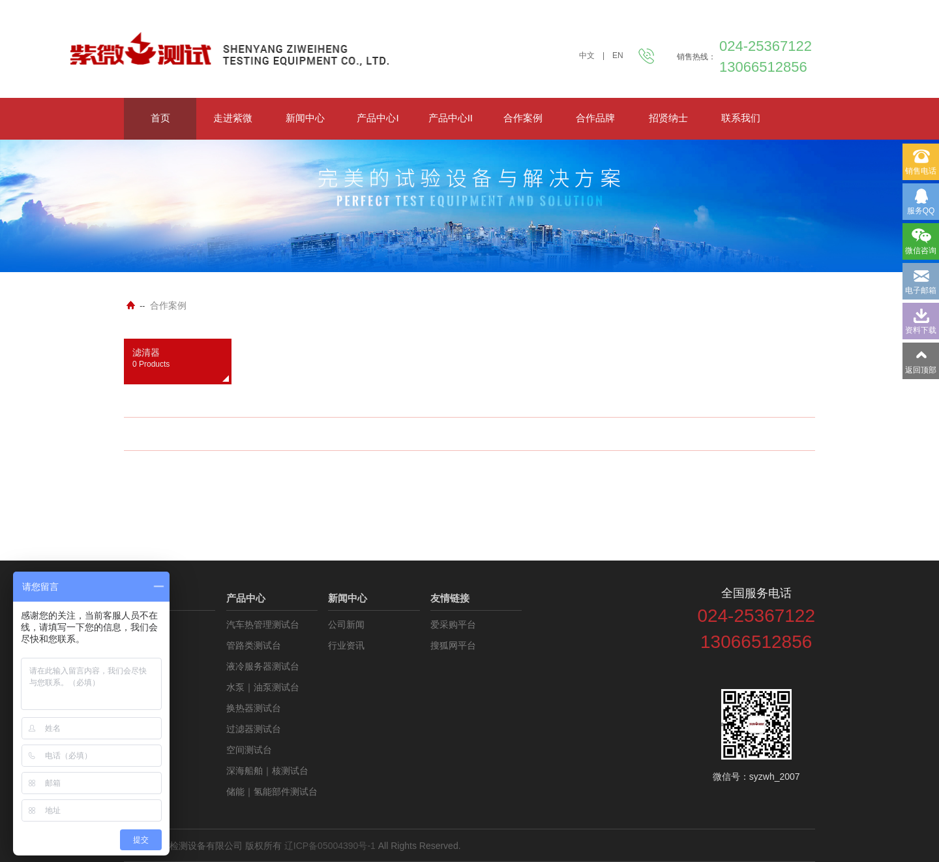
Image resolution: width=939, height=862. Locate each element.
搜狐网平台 (453, 645)
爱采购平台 (453, 624)
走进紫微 (232, 117)
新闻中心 (305, 117)
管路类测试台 (253, 645)
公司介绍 (142, 624)
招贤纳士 (668, 117)
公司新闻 (346, 624)
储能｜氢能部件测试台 (272, 791)
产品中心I (377, 117)
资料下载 (142, 645)
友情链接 (450, 598)
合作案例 (523, 117)
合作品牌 (595, 117)
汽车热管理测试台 (262, 624)
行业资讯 (346, 645)
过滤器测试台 (253, 729)
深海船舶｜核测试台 (267, 770)
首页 (160, 117)
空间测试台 (249, 750)
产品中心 (245, 598)
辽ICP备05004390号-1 (330, 845)
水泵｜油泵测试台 (262, 687)
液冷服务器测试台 (262, 666)
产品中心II (450, 117)
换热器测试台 (253, 708)
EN (617, 55)
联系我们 (740, 117)
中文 (587, 55)
